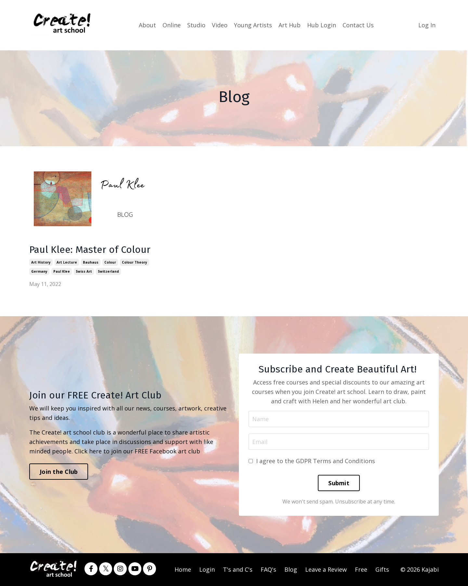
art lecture (67, 262)
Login (207, 569)
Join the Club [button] (59, 471)
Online (171, 25)
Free (361, 569)
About (147, 25)
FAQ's (268, 569)
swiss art (84, 271)
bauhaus (90, 262)
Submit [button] (338, 483)
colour (110, 262)
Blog (290, 569)
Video (220, 25)
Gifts (382, 569)
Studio (196, 25)
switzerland (108, 271)
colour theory (134, 262)
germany (39, 271)
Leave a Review (326, 569)
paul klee (61, 271)
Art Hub (290, 25)
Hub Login (321, 25)
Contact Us (358, 25)
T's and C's (238, 569)
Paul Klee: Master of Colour (89, 249)
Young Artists (253, 25)
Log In (427, 25)
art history (41, 262)
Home (183, 569)
